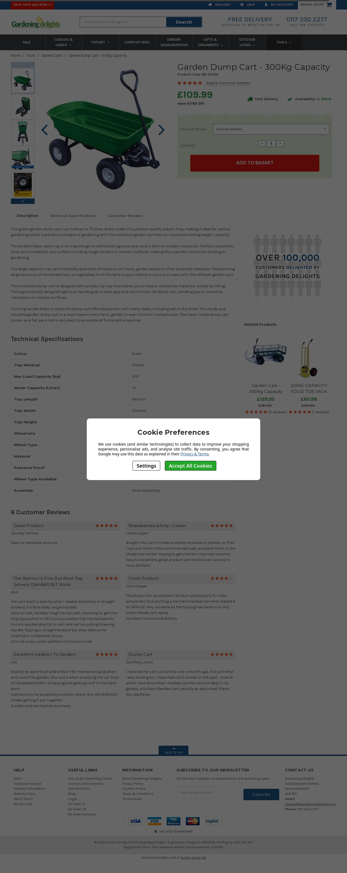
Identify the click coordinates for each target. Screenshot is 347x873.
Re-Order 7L (77, 804)
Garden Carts (51, 55)
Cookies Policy (133, 788)
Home (15, 55)
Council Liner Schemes (85, 783)
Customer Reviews (125, 215)
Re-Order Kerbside (82, 814)
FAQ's (18, 778)
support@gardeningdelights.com (311, 804)
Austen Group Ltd (193, 857)
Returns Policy (25, 794)
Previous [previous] (23, 64)
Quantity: (188, 145)
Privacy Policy (132, 783)
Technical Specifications (73, 215)
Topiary (100, 42)
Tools (284, 42)
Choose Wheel (193, 129)
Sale (26, 42)
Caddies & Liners (63, 42)
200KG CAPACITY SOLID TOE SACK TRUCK (309, 391)
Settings (146, 465)
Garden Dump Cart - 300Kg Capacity (98, 55)
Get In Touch (23, 799)
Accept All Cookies (190, 465)
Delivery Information (29, 788)
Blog (72, 794)
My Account (279, 4)
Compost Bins (137, 42)
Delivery (219, 4)
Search (184, 22)
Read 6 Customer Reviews (228, 83)
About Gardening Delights (142, 778)
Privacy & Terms (195, 453)
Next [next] (23, 201)
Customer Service (27, 783)
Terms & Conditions (137, 794)
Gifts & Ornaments (210, 42)
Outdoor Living (247, 42)
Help (247, 4)
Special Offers (79, 788)
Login (72, 799)
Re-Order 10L (77, 809)
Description (27, 215)
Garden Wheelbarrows (174, 42)
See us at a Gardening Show (89, 778)
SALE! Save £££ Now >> (32, 4)
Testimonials (132, 799)
